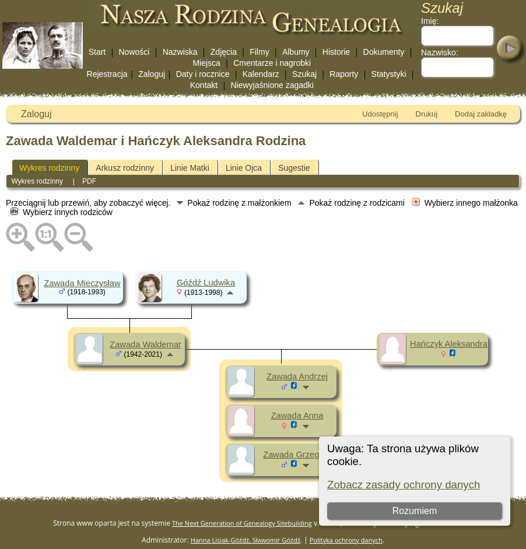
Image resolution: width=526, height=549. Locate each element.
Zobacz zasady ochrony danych (403, 484)
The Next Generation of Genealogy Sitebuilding (242, 523)
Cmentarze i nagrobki (272, 63)
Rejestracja (107, 74)
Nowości (134, 52)
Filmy (259, 52)
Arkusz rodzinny (125, 168)
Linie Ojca (244, 168)
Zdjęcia (224, 52)
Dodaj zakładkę (481, 114)
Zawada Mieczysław (82, 283)
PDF (89, 181)
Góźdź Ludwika (206, 282)
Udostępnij (380, 114)
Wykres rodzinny (49, 168)
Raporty (343, 74)
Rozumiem (414, 511)
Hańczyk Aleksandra (449, 344)
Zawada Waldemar (145, 344)
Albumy (296, 52)
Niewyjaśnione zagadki (271, 85)
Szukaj (304, 74)
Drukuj (427, 114)
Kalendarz (261, 74)
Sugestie (294, 168)
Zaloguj (151, 74)
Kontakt (204, 85)
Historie (336, 52)
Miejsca (206, 63)
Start (97, 52)
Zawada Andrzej (297, 376)
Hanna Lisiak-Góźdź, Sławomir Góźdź (245, 540)
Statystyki (388, 74)
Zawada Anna (297, 415)
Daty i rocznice (203, 74)
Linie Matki (189, 168)
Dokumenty (384, 52)
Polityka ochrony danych (346, 540)
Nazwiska (180, 52)
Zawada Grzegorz (297, 454)
